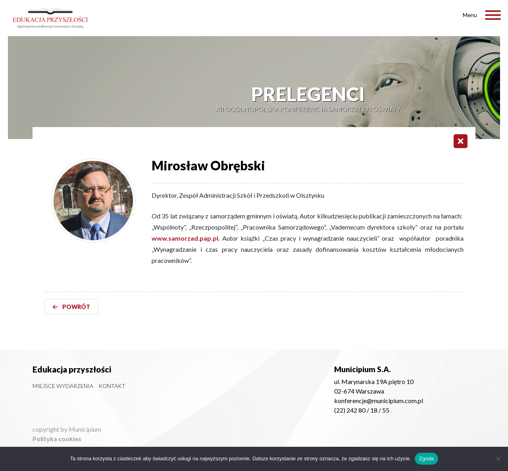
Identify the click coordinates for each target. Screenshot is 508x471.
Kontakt (111, 385)
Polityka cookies (57, 438)
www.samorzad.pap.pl (185, 238)
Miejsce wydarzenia (63, 385)
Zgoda (426, 458)
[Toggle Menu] (493, 15)
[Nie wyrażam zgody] (498, 459)
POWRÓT (71, 306)
